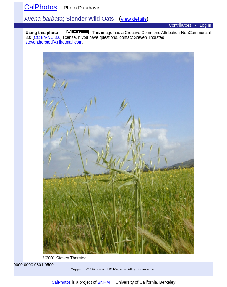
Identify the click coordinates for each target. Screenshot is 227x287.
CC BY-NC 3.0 (47, 37)
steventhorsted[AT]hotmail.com (53, 42)
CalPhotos (40, 7)
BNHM (104, 282)
